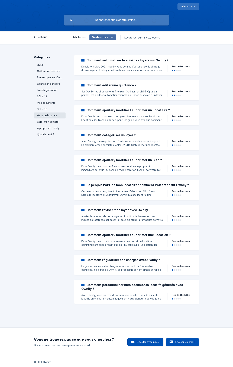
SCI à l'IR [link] (42, 96)
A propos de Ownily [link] (48, 128)
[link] (136, 65)
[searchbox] (116, 20)
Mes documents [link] (46, 102)
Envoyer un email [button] (185, 341)
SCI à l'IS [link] (42, 109)
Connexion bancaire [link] (48, 83)
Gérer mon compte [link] (48, 121)
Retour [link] (42, 37)
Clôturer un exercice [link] (48, 71)
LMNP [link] (40, 64)
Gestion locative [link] (47, 115)
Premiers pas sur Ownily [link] (50, 77)
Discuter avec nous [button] (148, 341)
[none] (188, 6)
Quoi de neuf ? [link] (45, 134)
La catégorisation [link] (47, 90)
